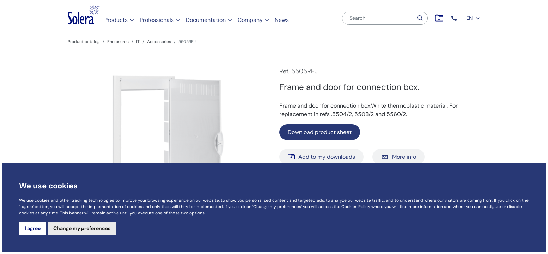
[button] (454, 18)
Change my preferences (81, 228)
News (282, 20)
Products (116, 20)
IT (138, 41)
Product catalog (84, 41)
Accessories (159, 41)
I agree (33, 228)
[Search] (377, 18)
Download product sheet (320, 132)
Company (250, 20)
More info (398, 157)
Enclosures (118, 41)
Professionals (157, 20)
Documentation (206, 20)
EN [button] (473, 18)
